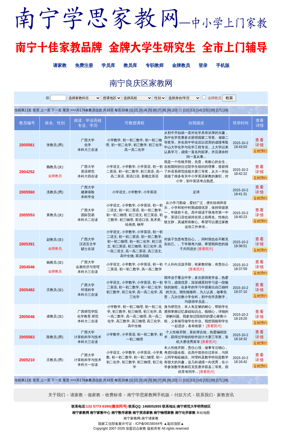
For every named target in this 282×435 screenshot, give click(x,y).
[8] (164, 110)
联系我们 (204, 394)
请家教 (60, 65)
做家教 (94, 394)
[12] (186, 110)
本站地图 (203, 413)
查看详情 (259, 142)
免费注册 (84, 65)
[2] (136, 110)
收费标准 (113, 394)
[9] (169, 110)
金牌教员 (181, 65)
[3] (140, 110)
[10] (174, 110)
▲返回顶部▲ (174, 424)
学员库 (108, 65)
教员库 (130, 65)
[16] (212, 110)
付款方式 (182, 394)
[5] (150, 110)
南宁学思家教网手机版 (148, 394)
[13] (192, 110)
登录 (203, 65)
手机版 (223, 65)
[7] (159, 110)
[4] (145, 110)
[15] (205, 110)
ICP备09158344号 (149, 424)
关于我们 (56, 394)
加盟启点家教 (136, 428)
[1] (131, 110)
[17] (219, 110)
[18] (225, 110)
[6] (155, 110)
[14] (199, 110)
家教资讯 (225, 394)
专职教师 (155, 65)
